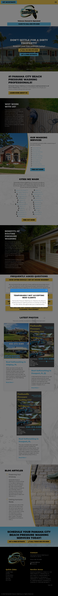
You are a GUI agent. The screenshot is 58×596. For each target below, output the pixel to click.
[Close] (46, 290)
